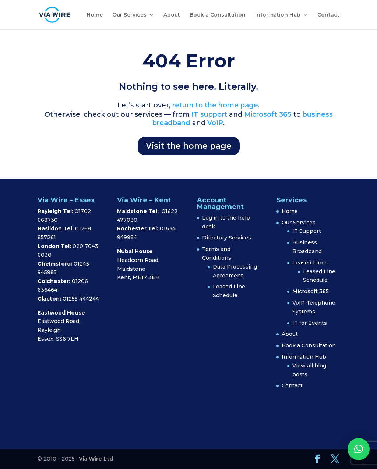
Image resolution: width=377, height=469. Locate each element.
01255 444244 (81, 298)
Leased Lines (310, 262)
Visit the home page (189, 146)
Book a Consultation (218, 15)
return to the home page (215, 105)
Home (95, 15)
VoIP (215, 123)
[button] (359, 449)
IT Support (306, 231)
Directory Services (226, 237)
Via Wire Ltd (96, 458)
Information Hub (277, 15)
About (171, 15)
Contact (328, 15)
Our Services (129, 15)
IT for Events (309, 323)
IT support (208, 114)
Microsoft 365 (268, 114)
